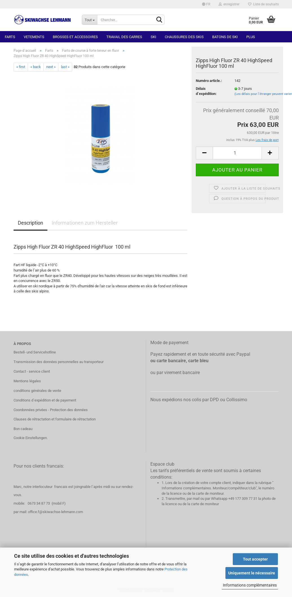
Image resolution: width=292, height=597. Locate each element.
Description (30, 223)
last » (65, 67)
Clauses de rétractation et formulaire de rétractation (55, 419)
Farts (10, 37)
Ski (153, 37)
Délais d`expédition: (206, 91)
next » (51, 67)
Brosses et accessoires (75, 37)
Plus (250, 37)
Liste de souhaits (263, 4)
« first (20, 67)
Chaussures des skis (184, 37)
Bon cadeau (23, 429)
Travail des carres (124, 37)
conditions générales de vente (37, 390)
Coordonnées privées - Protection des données (51, 410)
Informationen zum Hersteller (85, 223)
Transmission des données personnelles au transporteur (59, 362)
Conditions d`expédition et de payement (45, 400)
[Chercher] (159, 20)
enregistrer (229, 4)
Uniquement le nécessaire (251, 573)
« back (35, 67)
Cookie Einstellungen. (31, 438)
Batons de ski (225, 37)
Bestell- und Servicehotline (35, 352)
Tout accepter (255, 559)
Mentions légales (27, 381)
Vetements (34, 37)
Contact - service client (32, 371)
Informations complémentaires (250, 585)
